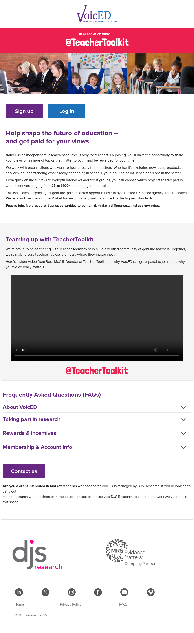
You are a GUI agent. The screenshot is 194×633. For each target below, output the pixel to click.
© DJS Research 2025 (31, 615)
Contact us (24, 471)
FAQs (123, 605)
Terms (20, 605)
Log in (66, 111)
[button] (97, 408)
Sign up (24, 111)
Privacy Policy (71, 605)
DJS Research (176, 193)
